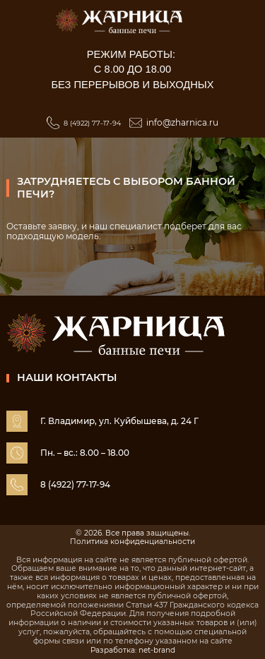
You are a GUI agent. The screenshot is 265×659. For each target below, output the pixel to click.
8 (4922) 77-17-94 (92, 123)
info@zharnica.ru (182, 123)
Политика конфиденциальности (132, 541)
